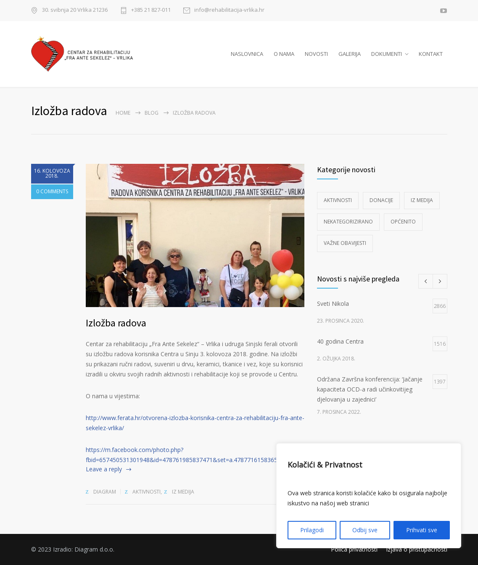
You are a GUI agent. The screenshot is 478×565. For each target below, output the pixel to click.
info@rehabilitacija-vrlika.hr (229, 10)
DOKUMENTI (386, 54)
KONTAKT (431, 54)
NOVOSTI (316, 54)
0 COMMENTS (52, 191)
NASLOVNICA (247, 54)
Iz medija (183, 491)
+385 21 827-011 (151, 10)
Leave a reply (104, 469)
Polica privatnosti (354, 549)
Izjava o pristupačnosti (416, 549)
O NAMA (284, 54)
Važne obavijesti (345, 243)
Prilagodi (312, 530)
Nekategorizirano (348, 221)
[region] (368, 495)
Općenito (403, 221)
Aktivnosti (146, 491)
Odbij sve (365, 530)
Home (123, 112)
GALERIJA (349, 54)
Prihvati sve (421, 530)
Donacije (381, 200)
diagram (104, 491)
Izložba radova (116, 322)
